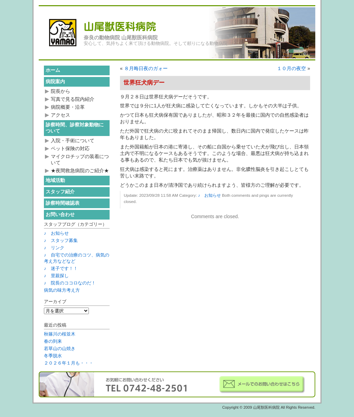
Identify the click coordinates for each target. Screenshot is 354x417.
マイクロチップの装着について (80, 159)
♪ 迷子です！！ (61, 268)
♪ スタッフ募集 (61, 240)
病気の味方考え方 (62, 290)
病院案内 (55, 81)
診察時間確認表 (63, 203)
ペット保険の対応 (70, 148)
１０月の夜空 (291, 68)
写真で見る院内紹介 (72, 99)
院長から (60, 91)
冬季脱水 (53, 355)
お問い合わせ (60, 214)
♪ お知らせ (209, 195)
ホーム (53, 70)
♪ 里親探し (56, 275)
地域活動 (55, 180)
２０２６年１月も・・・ (68, 363)
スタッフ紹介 (60, 191)
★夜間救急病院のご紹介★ (80, 170)
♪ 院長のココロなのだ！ (70, 282)
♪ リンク (54, 247)
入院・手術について (72, 140)
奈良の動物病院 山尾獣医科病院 (121, 37)
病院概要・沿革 (68, 107)
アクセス (60, 115)
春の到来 (53, 341)
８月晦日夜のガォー (146, 68)
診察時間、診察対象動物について (75, 128)
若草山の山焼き (59, 348)
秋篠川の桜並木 (59, 334)
